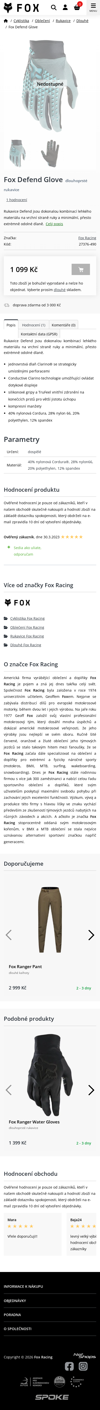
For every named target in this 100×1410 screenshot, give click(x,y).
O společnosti (17, 1328)
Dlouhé (82, 20)
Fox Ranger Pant (25, 966)
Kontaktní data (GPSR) (39, 334)
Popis (11, 325)
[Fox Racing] (50, 604)
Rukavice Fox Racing (24, 636)
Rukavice (63, 20)
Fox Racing (87, 237)
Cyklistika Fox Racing (24, 618)
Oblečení (42, 20)
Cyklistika (21, 20)
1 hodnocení (16, 199)
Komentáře (63, 325)
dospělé (34, 451)
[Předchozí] (9, 935)
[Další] (91, 935)
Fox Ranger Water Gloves (34, 1122)
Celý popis (54, 223)
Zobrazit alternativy (81, 269)
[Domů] (6, 20)
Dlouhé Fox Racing (22, 645)
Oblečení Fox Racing (24, 627)
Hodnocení (33, 325)
